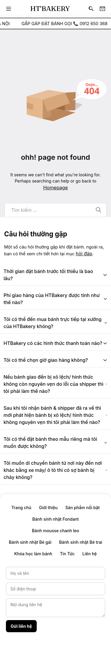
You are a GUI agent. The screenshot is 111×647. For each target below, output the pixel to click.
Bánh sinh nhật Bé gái (30, 542)
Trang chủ (21, 507)
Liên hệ (89, 553)
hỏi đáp (84, 253)
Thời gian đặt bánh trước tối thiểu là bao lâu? (55, 274)
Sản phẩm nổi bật (82, 507)
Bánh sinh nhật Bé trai (80, 542)
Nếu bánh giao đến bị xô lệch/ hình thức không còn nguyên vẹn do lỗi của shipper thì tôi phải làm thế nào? (55, 384)
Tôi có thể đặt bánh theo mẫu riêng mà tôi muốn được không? (55, 442)
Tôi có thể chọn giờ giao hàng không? (55, 360)
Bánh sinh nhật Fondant (55, 519)
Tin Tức (67, 553)
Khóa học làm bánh (33, 553)
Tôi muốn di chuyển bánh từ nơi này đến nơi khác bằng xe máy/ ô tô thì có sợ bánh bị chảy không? (55, 470)
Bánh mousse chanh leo (55, 530)
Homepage (55, 188)
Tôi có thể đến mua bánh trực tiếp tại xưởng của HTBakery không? (55, 322)
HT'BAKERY (50, 8)
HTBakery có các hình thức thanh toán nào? (55, 343)
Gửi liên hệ (21, 626)
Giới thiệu (48, 507)
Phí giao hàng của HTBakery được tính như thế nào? (55, 298)
